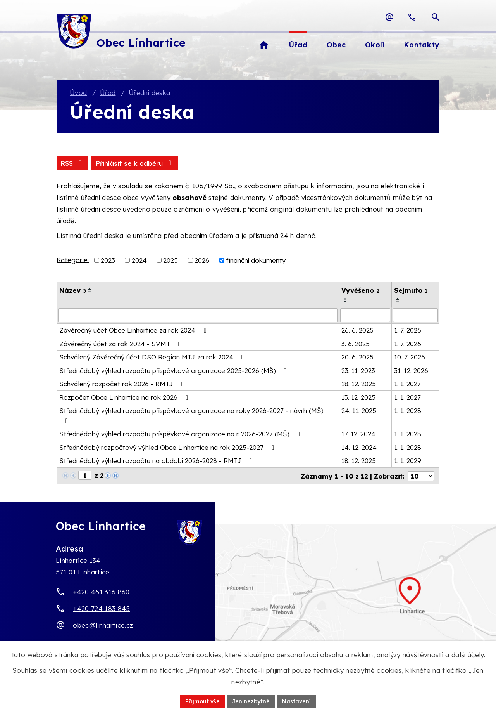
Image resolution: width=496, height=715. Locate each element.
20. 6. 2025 (357, 357)
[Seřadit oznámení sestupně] (90, 291)
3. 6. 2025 (355, 344)
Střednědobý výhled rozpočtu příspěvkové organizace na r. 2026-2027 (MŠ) (181, 434)
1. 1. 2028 (407, 410)
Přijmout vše (202, 701)
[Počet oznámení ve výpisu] (421, 476)
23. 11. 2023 (358, 370)
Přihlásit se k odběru (135, 163)
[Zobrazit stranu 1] (84, 475)
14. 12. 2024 (359, 447)
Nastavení (296, 701)
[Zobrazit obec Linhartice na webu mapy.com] (248, 598)
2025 (170, 260)
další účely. (468, 655)
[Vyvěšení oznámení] (365, 315)
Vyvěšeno (360, 290)
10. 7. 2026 (409, 357)
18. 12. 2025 (358, 384)
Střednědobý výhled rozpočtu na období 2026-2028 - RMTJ (157, 460)
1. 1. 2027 (407, 384)
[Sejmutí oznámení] (415, 315)
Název (72, 290)
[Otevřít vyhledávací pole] (435, 17)
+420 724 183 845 (101, 608)
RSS (72, 163)
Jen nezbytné (251, 701)
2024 (139, 260)
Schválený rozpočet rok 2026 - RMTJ (123, 384)
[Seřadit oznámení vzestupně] (90, 288)
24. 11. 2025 (358, 410)
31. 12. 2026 (411, 370)
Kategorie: (73, 259)
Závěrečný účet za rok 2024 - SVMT (121, 344)
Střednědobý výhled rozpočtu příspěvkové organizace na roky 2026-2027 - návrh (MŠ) (191, 415)
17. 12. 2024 (358, 434)
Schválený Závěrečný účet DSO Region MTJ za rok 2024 (153, 357)
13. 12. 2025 (358, 397)
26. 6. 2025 (357, 330)
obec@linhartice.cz (103, 625)
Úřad (107, 93)
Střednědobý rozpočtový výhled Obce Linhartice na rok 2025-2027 (168, 447)
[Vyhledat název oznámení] (198, 315)
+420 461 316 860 (101, 592)
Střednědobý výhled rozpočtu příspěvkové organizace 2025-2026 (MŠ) (174, 370)
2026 (202, 260)
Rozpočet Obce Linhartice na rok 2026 (125, 397)
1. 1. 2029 (407, 460)
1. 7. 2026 (407, 330)
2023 (108, 260)
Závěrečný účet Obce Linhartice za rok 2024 (134, 330)
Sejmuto (410, 290)
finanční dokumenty (256, 260)
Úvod (78, 93)
